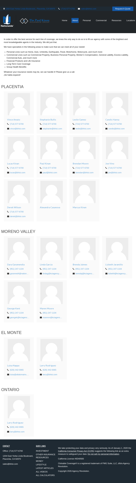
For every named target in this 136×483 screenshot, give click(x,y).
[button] (62, 13)
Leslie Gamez (79, 119)
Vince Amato (13, 119)
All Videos (42, 472)
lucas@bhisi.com (17, 172)
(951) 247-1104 (17, 269)
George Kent (13, 308)
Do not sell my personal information (103, 454)
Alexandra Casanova (50, 207)
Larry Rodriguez (48, 365)
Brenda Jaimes (80, 264)
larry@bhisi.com (50, 374)
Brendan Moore (81, 163)
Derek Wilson (14, 207)
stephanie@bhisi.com (52, 129)
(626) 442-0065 (17, 370)
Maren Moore (47, 308)
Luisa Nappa (13, 365)
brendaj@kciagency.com (85, 273)
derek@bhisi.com (18, 216)
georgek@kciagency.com (20, 317)
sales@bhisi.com (87, 2)
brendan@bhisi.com (84, 172)
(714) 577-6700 (66, 2)
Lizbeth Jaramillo (114, 264)
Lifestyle (41, 465)
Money (39, 461)
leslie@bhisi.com (83, 129)
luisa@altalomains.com (20, 374)
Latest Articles (45, 468)
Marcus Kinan (79, 207)
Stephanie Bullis (48, 119)
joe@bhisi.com (114, 172)
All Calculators (45, 475)
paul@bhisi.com (50, 172)
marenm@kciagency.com (52, 317)
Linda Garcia (46, 264)
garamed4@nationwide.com (20, 273)
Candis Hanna (112, 119)
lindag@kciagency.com (52, 273)
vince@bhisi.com (17, 129)
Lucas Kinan (13, 163)
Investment (42, 451)
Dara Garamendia (16, 264)
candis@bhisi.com (116, 129)
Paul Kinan (45, 163)
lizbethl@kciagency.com (118, 273)
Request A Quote (122, 2)
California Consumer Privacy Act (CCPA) (76, 451)
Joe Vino (109, 163)
